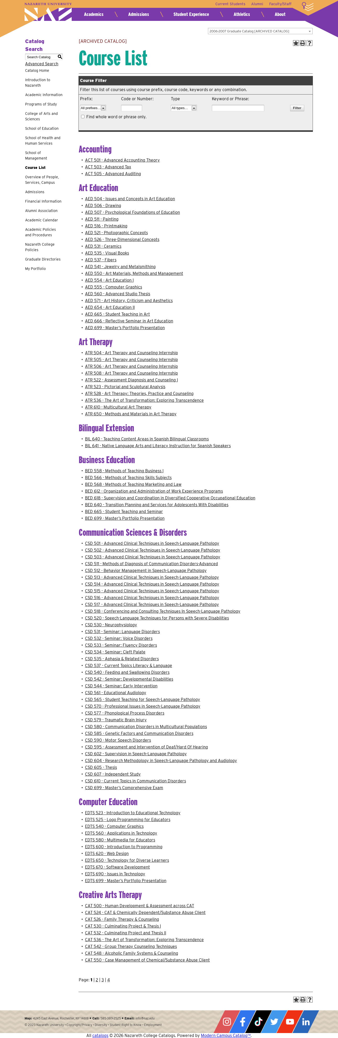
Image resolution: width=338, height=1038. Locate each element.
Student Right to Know (126, 1025)
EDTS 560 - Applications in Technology (121, 833)
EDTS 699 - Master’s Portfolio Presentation (125, 880)
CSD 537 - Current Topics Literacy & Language (128, 665)
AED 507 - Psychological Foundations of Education (132, 212)
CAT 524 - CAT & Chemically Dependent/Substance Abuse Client (145, 912)
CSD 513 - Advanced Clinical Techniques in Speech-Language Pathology (152, 577)
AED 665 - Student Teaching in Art (117, 314)
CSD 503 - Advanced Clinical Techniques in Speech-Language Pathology (152, 557)
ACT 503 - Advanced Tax (108, 166)
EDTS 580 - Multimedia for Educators (120, 840)
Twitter (274, 1021)
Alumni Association (41, 211)
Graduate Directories (43, 259)
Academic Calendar (41, 220)
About (280, 14)
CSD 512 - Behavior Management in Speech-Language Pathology (146, 570)
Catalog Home (37, 70)
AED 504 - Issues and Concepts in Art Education (130, 198)
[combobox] (260, 31)
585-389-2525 (110, 1018)
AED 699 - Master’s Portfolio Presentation (125, 327)
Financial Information (43, 201)
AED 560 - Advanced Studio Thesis (117, 293)
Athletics (242, 14)
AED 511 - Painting (102, 219)
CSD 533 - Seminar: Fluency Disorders (121, 645)
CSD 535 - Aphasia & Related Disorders (122, 658)
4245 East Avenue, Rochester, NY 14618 (61, 1018)
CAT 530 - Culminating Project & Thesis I (123, 926)
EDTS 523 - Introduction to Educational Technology (133, 812)
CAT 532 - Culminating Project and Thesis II (125, 932)
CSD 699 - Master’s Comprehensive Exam (124, 787)
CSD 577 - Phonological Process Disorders (124, 713)
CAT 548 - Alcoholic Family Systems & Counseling (131, 953)
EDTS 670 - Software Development (117, 867)
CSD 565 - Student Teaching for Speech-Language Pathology (142, 699)
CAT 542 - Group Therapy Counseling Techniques (131, 946)
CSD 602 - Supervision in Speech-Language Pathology (136, 753)
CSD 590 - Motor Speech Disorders (118, 740)
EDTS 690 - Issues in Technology (115, 873)
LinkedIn (306, 1021)
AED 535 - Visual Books (107, 253)
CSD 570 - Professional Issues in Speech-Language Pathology (142, 706)
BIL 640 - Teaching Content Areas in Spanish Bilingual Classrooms (147, 439)
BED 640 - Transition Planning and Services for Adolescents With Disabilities (156, 504)
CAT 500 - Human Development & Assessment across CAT (139, 905)
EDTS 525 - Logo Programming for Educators (127, 819)
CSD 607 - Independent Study (113, 774)
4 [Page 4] (108, 979)
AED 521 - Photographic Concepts (116, 232)
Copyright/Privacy (79, 1025)
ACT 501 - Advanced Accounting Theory (122, 160)
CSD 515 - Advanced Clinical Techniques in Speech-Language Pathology (152, 590)
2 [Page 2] (97, 979)
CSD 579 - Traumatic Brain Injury (116, 719)
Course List (35, 168)
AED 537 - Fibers (100, 259)
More (307, 6)
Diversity (101, 1025)
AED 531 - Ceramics (103, 246)
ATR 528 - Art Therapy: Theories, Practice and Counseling (139, 393)
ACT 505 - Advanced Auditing (113, 173)
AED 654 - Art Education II (110, 307)
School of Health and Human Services (42, 140)
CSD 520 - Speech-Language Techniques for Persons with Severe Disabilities (157, 618)
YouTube (290, 1021)
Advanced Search (41, 63)
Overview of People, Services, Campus (42, 180)
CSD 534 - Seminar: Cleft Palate (115, 652)
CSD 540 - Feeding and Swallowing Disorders (127, 672)
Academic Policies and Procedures (40, 232)
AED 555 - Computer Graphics (113, 287)
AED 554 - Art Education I (109, 280)
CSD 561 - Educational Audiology (115, 692)
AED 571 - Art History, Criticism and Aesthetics (129, 300)
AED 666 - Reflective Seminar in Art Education (129, 321)
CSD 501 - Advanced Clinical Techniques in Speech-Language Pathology (152, 543)
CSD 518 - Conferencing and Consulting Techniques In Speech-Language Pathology (162, 611)
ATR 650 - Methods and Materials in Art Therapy (131, 413)
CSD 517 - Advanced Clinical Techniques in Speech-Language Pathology (152, 604)
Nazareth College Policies (40, 247)
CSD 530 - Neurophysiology (111, 624)
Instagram (227, 1021)
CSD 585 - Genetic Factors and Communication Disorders (139, 733)
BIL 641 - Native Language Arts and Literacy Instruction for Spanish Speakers (158, 445)
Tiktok (258, 1021)
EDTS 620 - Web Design (107, 853)
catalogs (100, 1035)
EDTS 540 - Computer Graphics (114, 826)
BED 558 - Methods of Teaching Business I (124, 470)
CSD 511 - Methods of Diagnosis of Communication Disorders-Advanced (151, 563)
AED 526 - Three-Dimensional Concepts (122, 239)
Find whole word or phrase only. (116, 116)
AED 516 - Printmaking (106, 225)
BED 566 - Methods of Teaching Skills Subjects (128, 477)
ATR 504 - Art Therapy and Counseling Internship (131, 352)
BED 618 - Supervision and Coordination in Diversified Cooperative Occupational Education (170, 498)
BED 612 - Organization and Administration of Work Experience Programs (154, 491)
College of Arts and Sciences (41, 116)
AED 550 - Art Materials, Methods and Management (134, 273)
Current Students (230, 4)
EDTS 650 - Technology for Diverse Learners (127, 860)
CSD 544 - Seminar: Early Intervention (121, 685)
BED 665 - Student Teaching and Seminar (124, 511)
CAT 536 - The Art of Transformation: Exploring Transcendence (144, 939)
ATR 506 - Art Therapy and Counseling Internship (131, 366)
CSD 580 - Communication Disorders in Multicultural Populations (146, 726)
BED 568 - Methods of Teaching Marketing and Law (133, 484)
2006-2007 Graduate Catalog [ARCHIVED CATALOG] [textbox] (249, 31)
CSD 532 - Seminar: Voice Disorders (119, 638)
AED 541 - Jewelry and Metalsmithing (120, 266)
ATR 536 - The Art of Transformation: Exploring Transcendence (144, 400)
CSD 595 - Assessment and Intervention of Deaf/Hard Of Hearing (146, 747)
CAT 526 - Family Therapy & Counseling (122, 919)
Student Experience (191, 14)
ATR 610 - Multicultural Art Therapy (118, 407)
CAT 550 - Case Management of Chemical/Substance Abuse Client (147, 960)
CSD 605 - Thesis (101, 767)
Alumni (257, 4)
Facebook (242, 1021)
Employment (153, 1025)
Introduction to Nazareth (37, 82)
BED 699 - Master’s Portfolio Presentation (125, 518)
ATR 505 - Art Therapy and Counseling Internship (131, 359)
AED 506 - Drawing (103, 205)
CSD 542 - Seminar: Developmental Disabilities (129, 679)
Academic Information (44, 95)
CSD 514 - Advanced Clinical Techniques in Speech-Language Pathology (152, 584)
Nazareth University (48, 12)
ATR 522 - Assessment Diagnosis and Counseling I (131, 380)
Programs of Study (41, 104)
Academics (94, 14)
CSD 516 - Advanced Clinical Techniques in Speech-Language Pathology (152, 597)
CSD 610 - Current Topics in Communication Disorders (135, 780)
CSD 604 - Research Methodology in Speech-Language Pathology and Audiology (161, 760)
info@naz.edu (145, 1018)
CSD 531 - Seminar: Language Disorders (122, 631)
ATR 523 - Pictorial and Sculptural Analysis (125, 386)
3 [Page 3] (103, 979)
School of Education (42, 128)
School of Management (36, 155)
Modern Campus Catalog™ (226, 1035)
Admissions (138, 14)
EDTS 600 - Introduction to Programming (123, 846)
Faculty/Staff (280, 4)
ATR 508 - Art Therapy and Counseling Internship (131, 373)
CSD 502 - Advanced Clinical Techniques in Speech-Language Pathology (152, 550)
